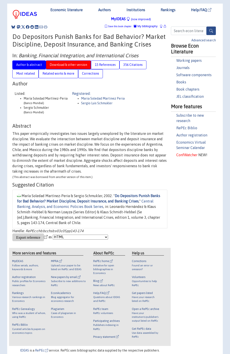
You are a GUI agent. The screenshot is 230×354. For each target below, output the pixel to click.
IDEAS (24, 350)
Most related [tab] (25, 73)
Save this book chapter (119, 26)
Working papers (189, 60)
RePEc (41, 350)
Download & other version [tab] (68, 65)
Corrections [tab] (90, 73)
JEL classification (190, 96)
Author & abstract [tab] (29, 65)
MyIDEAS (131, 19)
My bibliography (145, 26)
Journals (183, 68)
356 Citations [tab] (133, 65)
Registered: (81, 93)
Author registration (191, 135)
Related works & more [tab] (58, 73)
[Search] (211, 31)
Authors (104, 10)
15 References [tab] (105, 65)
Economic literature (66, 10)
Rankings (168, 10)
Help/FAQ (201, 10)
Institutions (135, 10)
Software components (194, 75)
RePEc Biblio (186, 128)
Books (181, 82)
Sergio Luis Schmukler (97, 103)
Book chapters (187, 89)
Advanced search (203, 40)
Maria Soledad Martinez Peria (103, 98)
